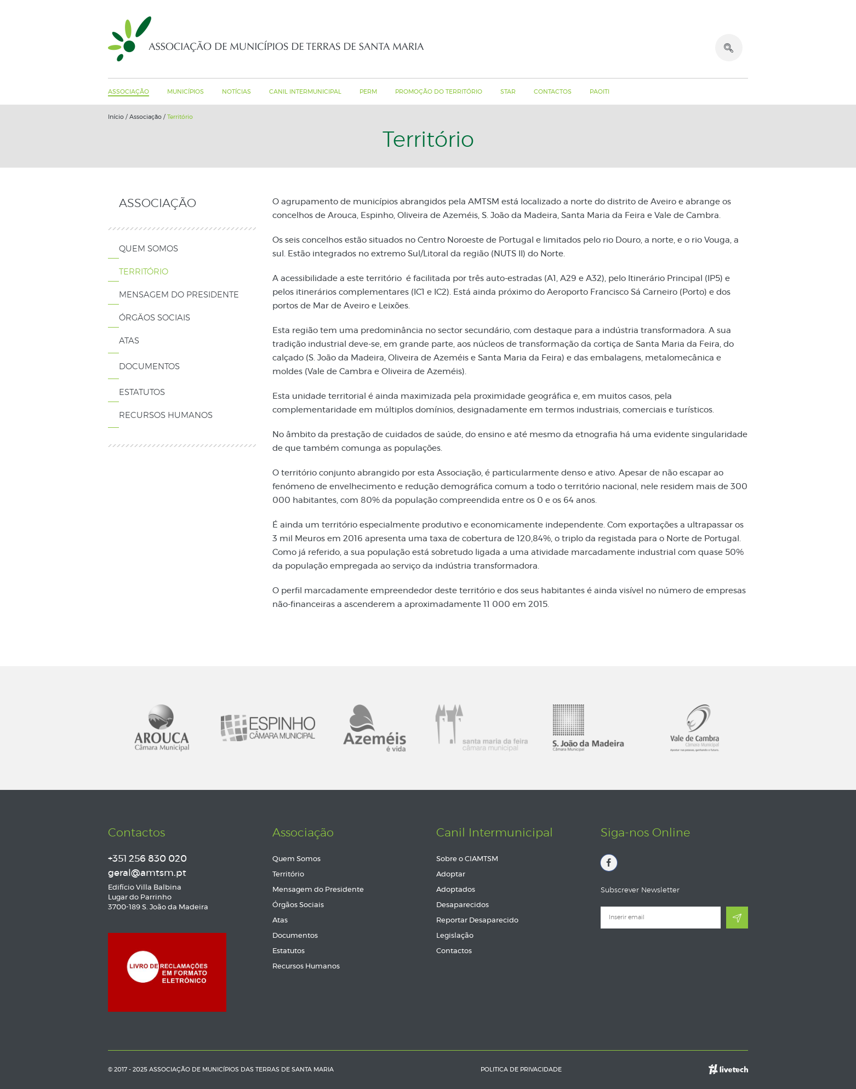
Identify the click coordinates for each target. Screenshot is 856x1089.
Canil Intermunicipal (305, 92)
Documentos (149, 367)
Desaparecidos (462, 905)
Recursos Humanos (166, 415)
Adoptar (450, 874)
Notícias (236, 92)
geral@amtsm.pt (147, 873)
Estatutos (142, 392)
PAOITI (599, 92)
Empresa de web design (728, 1063)
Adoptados (455, 889)
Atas (129, 341)
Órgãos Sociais (154, 318)
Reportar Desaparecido (477, 920)
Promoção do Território (438, 92)
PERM (368, 92)
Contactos (553, 92)
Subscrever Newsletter (640, 890)
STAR (508, 92)
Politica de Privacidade (521, 1070)
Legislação (454, 935)
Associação (128, 92)
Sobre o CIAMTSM (467, 859)
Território (180, 117)
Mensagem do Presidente (179, 295)
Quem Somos (148, 249)
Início (116, 117)
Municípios (185, 92)
